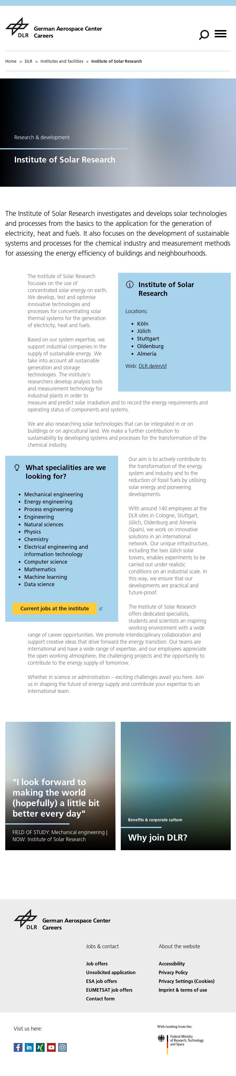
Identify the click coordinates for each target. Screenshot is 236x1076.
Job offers (97, 963)
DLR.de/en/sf (153, 366)
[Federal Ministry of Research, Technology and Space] (185, 1059)
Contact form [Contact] (100, 998)
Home (11, 61)
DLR (28, 61)
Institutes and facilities (62, 61)
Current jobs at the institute (54, 608)
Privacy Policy (173, 972)
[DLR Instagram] (62, 1050)
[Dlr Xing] (40, 1050)
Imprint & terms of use (183, 990)
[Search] (204, 35)
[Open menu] (220, 31)
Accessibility (172, 963)
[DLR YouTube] (51, 1050)
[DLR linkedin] (29, 1050)
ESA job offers (101, 981)
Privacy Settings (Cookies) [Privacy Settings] (186, 981)
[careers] (53, 27)
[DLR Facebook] (18, 1050)
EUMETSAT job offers (109, 990)
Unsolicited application (111, 972)
